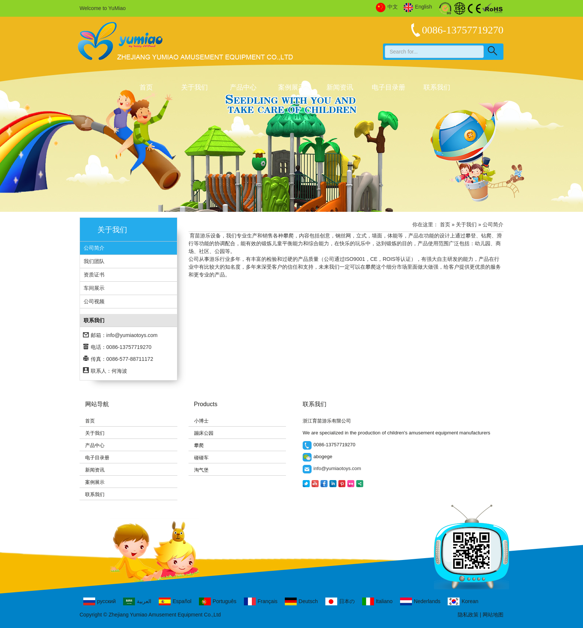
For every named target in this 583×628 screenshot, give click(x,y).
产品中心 (243, 87)
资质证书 (94, 275)
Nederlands (420, 601)
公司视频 (94, 301)
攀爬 (199, 445)
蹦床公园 (203, 433)
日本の (340, 601)
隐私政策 (468, 615)
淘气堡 (201, 470)
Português (217, 601)
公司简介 (94, 248)
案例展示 (291, 87)
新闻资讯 (339, 87)
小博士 (201, 421)
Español (175, 601)
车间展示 (94, 288)
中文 (387, 7)
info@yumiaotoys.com (132, 335)
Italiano (377, 601)
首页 (146, 87)
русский (99, 601)
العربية (137, 601)
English (417, 7)
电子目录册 (388, 87)
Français (261, 601)
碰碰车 (201, 457)
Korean (463, 601)
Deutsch (301, 601)
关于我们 (194, 87)
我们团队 (94, 261)
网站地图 (493, 615)
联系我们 (436, 87)
